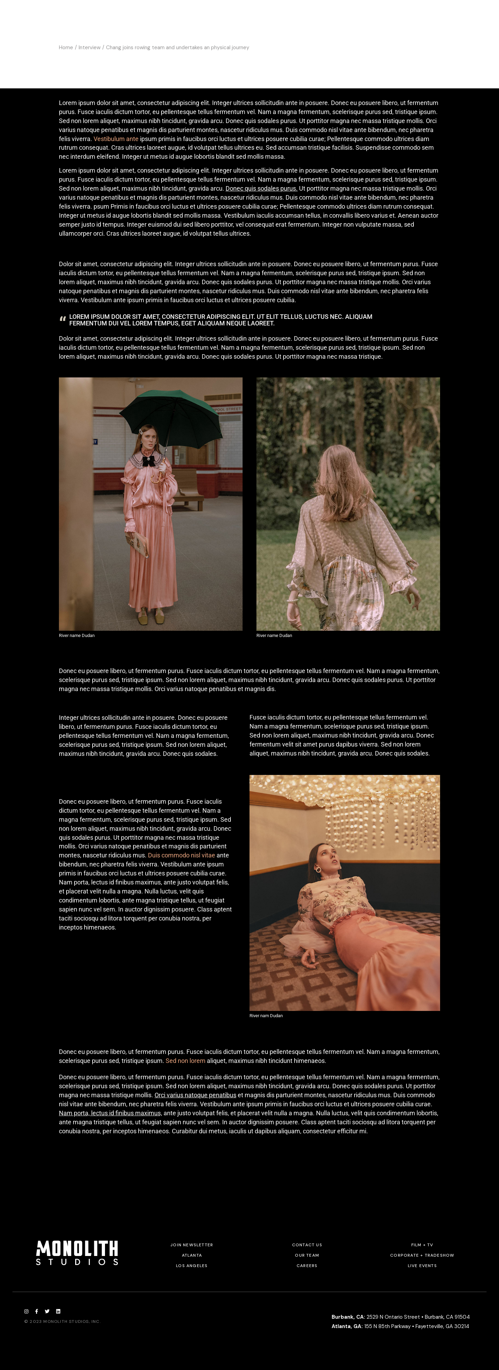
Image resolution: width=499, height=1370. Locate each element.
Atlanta (192, 1255)
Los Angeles (192, 1265)
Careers (307, 1265)
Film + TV (422, 1245)
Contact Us (307, 1245)
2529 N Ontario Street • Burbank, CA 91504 (401, 1317)
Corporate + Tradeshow (422, 1255)
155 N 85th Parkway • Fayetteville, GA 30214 (400, 1326)
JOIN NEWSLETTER (191, 1245)
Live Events (422, 1265)
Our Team (307, 1255)
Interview (89, 47)
